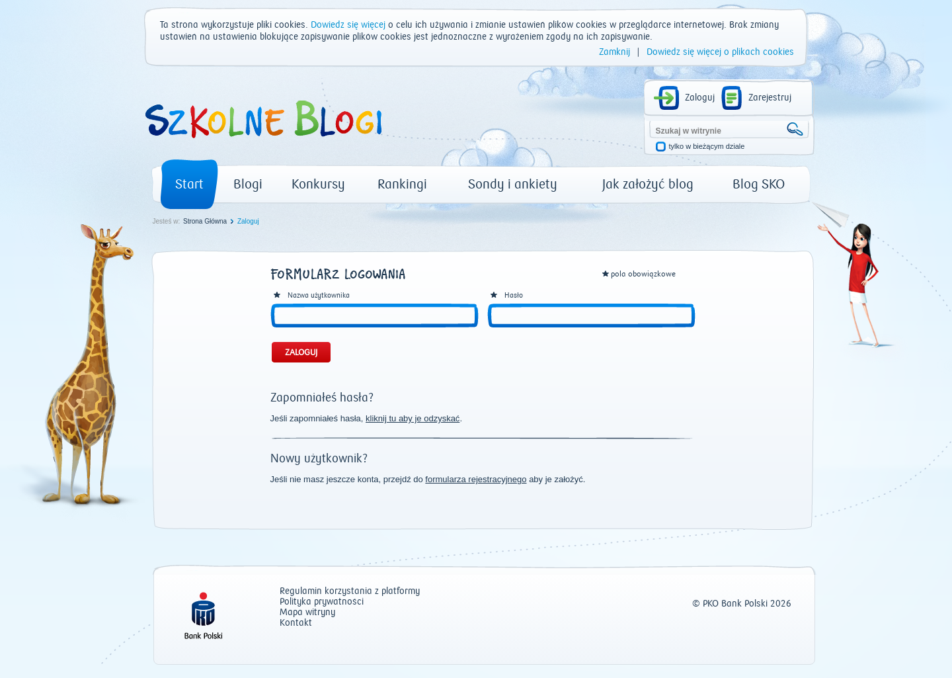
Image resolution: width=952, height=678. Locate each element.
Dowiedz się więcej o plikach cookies (720, 52)
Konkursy (318, 184)
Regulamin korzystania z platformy (350, 592)
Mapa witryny (307, 613)
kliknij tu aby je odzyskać (412, 418)
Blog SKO (759, 184)
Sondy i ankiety (512, 184)
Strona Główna (205, 221)
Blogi (247, 184)
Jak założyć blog (648, 184)
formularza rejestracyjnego (475, 479)
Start (189, 184)
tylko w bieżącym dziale (707, 146)
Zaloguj (700, 98)
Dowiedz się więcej (348, 25)
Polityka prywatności (322, 602)
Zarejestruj (769, 98)
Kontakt (296, 623)
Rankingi (402, 184)
